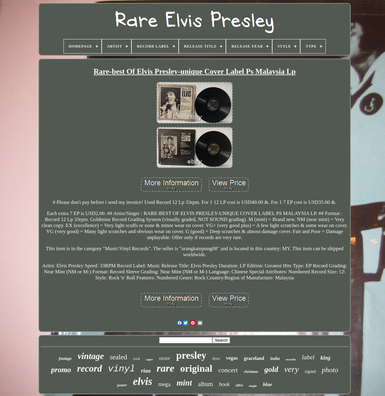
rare (165, 368)
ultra (239, 385)
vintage (91, 356)
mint (184, 382)
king (326, 358)
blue (267, 384)
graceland (254, 358)
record (89, 368)
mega (164, 384)
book (224, 384)
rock (136, 358)
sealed (118, 357)
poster (122, 385)
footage (65, 358)
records (291, 359)
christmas (251, 372)
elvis (142, 381)
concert (228, 370)
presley (191, 355)
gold (271, 369)
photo (330, 370)
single (253, 386)
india (275, 358)
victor (164, 358)
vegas (232, 358)
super (149, 359)
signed (310, 371)
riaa (146, 370)
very (291, 369)
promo (61, 370)
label (308, 357)
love (216, 358)
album (205, 384)
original (196, 368)
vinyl (121, 369)
